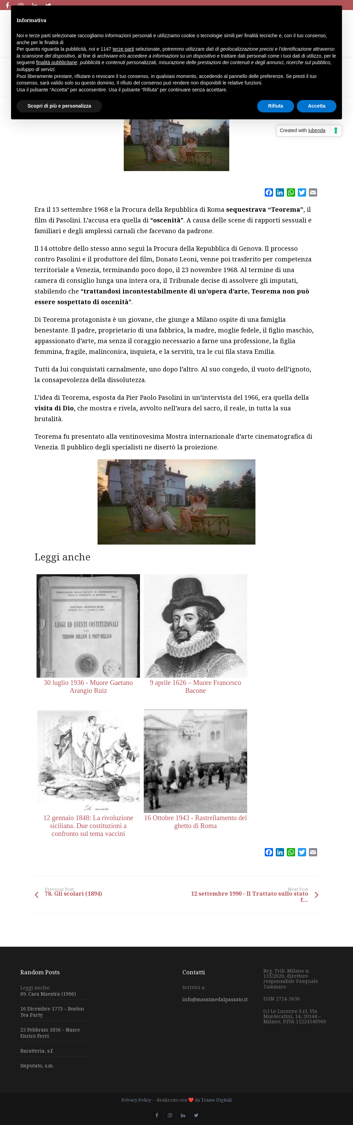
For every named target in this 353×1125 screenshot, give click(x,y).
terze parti (123, 49)
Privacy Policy (136, 1100)
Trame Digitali (216, 1100)
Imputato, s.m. (37, 1065)
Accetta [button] (316, 106)
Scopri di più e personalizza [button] (59, 106)
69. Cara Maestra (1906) (48, 994)
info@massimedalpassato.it (215, 999)
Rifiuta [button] (275, 106)
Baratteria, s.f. (36, 1050)
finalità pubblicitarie (56, 62)
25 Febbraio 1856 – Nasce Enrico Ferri (50, 1032)
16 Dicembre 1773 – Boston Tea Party (52, 1011)
